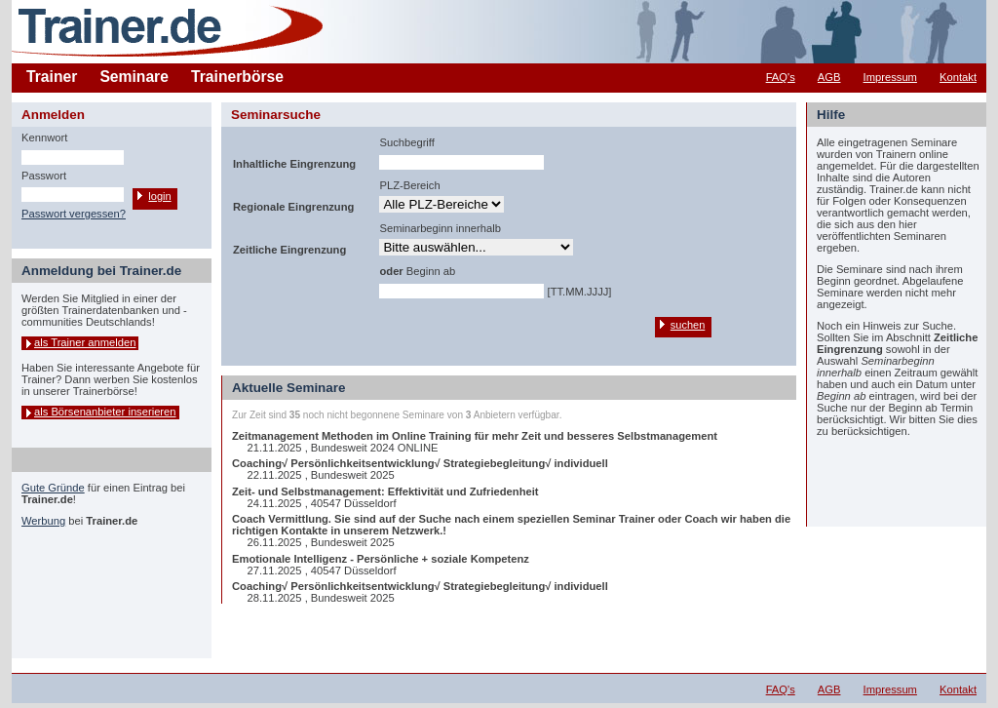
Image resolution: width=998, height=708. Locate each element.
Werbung (43, 521)
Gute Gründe (53, 487)
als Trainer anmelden (84, 342)
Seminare (134, 76)
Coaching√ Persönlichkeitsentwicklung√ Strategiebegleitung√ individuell (420, 463)
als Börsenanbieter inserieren (105, 411)
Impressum (890, 77)
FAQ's (780, 77)
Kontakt (958, 77)
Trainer (51, 76)
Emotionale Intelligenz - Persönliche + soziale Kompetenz (380, 559)
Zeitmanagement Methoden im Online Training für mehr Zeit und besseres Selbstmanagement (474, 436)
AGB (829, 77)
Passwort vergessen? (73, 213)
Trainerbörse (237, 76)
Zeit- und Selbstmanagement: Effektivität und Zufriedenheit (385, 491)
